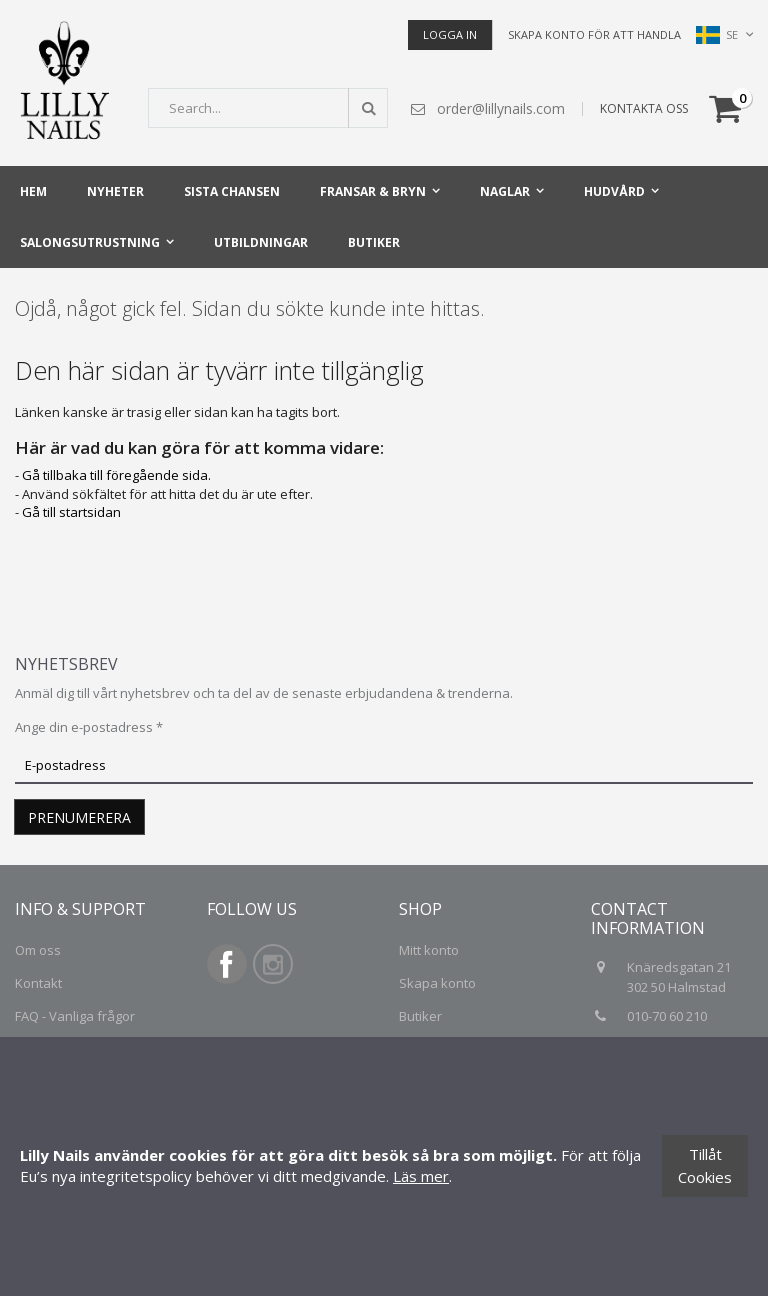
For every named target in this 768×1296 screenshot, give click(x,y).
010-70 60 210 (668, 1016)
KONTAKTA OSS (644, 108)
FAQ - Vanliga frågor (75, 1016)
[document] (384, 1166)
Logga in (450, 34)
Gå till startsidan (71, 512)
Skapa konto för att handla (594, 34)
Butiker (420, 1016)
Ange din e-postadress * (89, 727)
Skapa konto (437, 983)
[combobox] (268, 108)
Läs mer (421, 1176)
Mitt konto (429, 950)
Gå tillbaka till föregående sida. (116, 475)
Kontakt (38, 983)
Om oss (38, 950)
